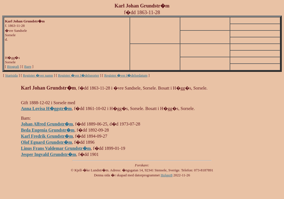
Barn (27, 66)
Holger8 (167, 175)
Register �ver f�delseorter (78, 75)
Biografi (13, 66)
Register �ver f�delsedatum (126, 75)
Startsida (11, 75)
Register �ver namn (38, 75)
